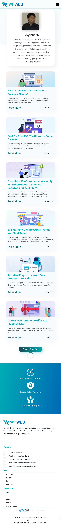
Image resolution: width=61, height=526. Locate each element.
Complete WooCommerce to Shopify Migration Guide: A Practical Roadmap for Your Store (30, 185)
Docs (7, 496)
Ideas (7, 492)
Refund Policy (25, 523)
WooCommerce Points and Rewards (22, 463)
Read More (14, 107)
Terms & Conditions (39, 523)
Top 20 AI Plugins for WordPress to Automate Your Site (28, 277)
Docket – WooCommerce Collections (23, 466)
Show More (30, 349)
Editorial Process (11, 506)
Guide (8, 481)
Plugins (8, 503)
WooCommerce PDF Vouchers (20, 459)
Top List (9, 478)
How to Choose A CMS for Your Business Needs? (26, 92)
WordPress (10, 474)
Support (8, 499)
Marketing (9, 484)
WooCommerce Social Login (19, 456)
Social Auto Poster (15, 453)
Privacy (16, 523)
